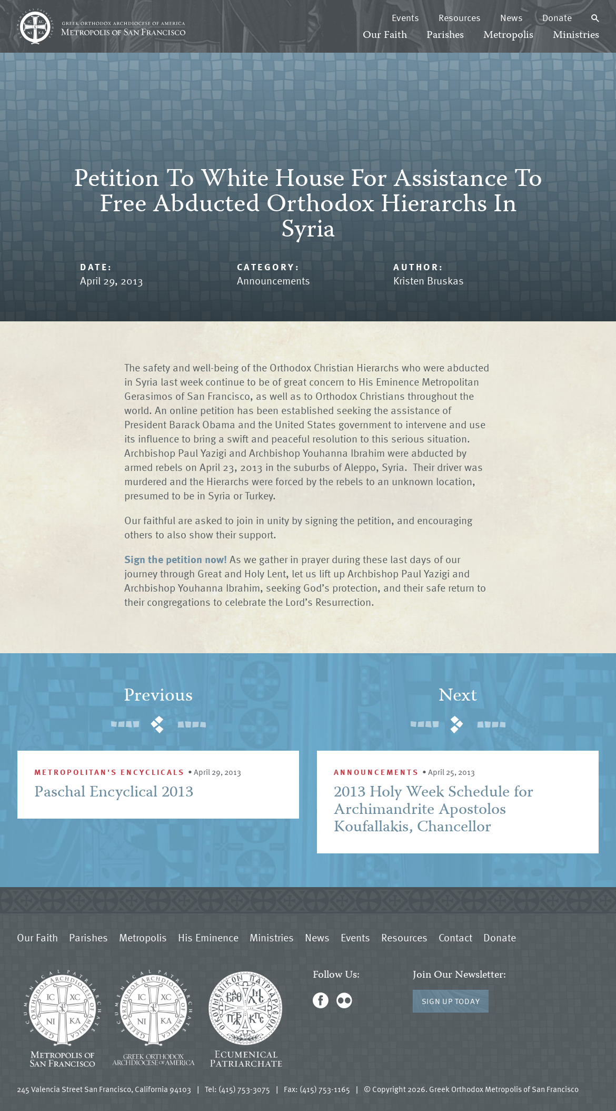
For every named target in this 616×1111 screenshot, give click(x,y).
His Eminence (208, 937)
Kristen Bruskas (428, 280)
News (511, 17)
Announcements (273, 280)
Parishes (445, 35)
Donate (557, 17)
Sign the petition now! (175, 559)
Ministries (576, 35)
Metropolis (508, 35)
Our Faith (385, 35)
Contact (455, 937)
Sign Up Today (451, 1001)
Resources (460, 17)
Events (405, 17)
